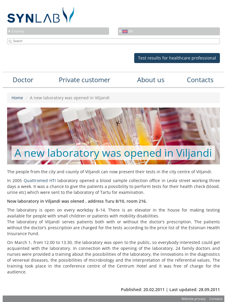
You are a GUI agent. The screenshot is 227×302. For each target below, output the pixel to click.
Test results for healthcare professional (177, 58)
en (126, 31)
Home (17, 97)
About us (150, 79)
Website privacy (193, 298)
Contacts (200, 79)
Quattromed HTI (40, 180)
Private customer (84, 79)
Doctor (23, 79)
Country (16, 31)
